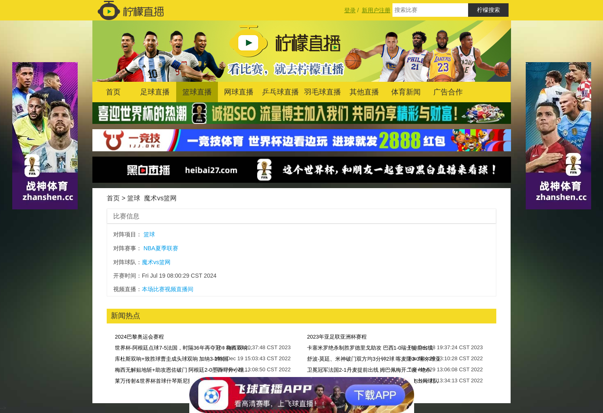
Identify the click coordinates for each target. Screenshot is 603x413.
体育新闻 (406, 92)
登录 (350, 10)
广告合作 (448, 92)
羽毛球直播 (322, 92)
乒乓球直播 (280, 92)
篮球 (133, 198)
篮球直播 (197, 92)
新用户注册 (376, 10)
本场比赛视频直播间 (167, 289)
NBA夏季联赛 (160, 248)
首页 (113, 92)
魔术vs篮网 (160, 198)
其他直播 (364, 92)
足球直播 (155, 92)
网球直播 (238, 92)
